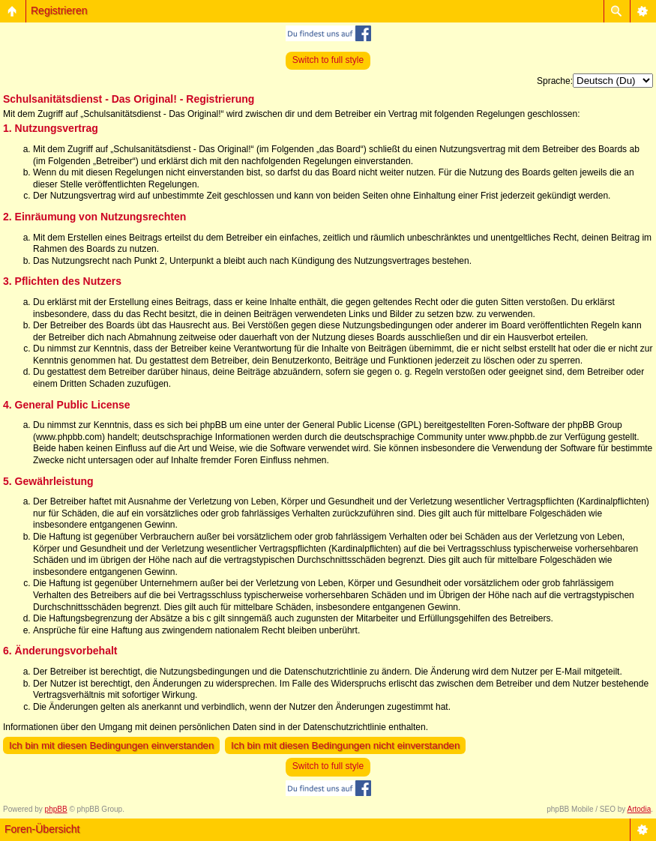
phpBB (56, 809)
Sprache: (555, 81)
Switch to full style (328, 60)
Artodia (640, 809)
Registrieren (59, 10)
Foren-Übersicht (41, 829)
